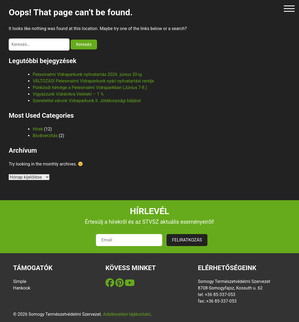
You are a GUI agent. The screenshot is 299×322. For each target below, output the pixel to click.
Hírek (38, 129)
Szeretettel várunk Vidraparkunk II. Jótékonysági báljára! (87, 100)
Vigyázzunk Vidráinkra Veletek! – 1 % (68, 94)
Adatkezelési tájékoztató (126, 314)
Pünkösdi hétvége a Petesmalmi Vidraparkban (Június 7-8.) (90, 87)
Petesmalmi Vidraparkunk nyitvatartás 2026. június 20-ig (87, 74)
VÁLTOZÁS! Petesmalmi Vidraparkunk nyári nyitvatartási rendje (93, 81)
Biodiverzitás (45, 135)
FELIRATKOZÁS (187, 240)
